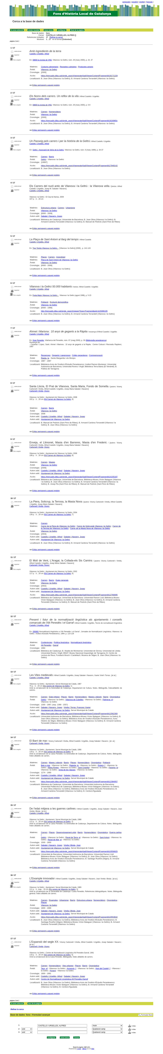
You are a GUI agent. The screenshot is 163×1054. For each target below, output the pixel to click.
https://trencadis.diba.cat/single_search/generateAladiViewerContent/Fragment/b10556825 (79, 851)
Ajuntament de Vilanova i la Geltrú (55, 419)
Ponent (53, 971)
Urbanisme (70, 208)
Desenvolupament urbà (66, 832)
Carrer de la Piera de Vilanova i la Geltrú (58, 526)
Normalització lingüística (81, 642)
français (149, 2)
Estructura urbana (48, 208)
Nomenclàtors (55, 112)
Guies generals (62, 580)
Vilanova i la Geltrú (49, 69)
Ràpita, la (45, 358)
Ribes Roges (53, 767)
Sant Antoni (105, 837)
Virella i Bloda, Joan (72, 845)
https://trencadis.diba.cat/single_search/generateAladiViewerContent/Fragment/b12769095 (79, 595)
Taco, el (44, 968)
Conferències (46, 642)
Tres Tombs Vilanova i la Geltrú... (45, 248)
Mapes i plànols (95, 697)
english (142, 2)
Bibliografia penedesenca (96, 340)
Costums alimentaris (49, 67)
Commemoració (96, 355)
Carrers (44, 112)
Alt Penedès (46, 645)
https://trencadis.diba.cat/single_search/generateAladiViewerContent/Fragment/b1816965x (79, 121)
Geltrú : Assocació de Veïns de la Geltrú (48, 150)
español (135, 2)
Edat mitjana (54, 697)
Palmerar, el (108, 699)
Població (44, 302)
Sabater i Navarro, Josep (51, 216)
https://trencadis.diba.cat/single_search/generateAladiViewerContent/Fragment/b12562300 (79, 713)
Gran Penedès (38, 340)
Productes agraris (85, 67)
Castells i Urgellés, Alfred (39, 191)
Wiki (92, 1049)
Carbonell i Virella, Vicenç (39, 391)
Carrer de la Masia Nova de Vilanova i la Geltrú (90, 528)
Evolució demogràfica (59, 302)
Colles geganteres (80, 355)
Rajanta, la (74, 765)
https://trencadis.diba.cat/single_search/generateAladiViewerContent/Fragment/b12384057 (79, 781)
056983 (36, 632)
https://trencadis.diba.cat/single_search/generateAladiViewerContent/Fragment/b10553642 (79, 917)
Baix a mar (45, 765)
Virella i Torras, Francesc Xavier (77, 707)
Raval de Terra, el (72, 837)
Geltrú (43, 159)
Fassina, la (113, 767)
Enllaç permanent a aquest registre (46, 85)
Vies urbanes (67, 966)
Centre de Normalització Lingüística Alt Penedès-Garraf (64, 979)
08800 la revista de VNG (42, 60)
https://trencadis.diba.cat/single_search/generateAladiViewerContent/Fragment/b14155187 (79, 477)
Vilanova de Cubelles (74, 699)
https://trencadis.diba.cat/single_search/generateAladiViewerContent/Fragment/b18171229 (79, 76)
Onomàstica (115, 697)
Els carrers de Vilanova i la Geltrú (56, 686)
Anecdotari (60, 257)
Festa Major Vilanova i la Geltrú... (46, 295)
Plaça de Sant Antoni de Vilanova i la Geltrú (59, 260)
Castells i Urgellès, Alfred (39, 54)
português (126, 2)
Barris (51, 156)
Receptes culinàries (68, 67)
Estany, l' (101, 765)
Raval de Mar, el (55, 840)
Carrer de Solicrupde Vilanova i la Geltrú (94, 526)
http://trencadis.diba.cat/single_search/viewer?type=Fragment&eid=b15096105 (74, 311)
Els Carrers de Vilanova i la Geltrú (57, 399)
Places (44, 257)
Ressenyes (45, 355)
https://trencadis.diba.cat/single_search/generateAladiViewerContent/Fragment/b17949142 (79, 165)
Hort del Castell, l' (102, 968)
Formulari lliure (147, 1015)
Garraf (55, 645)
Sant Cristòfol (83, 767)
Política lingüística (61, 642)
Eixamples (53, 900)
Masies (52, 462)
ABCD (84, 1049)
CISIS (79, 1049)
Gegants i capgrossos (61, 355)
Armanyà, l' (71, 968)
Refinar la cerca (56, 37)
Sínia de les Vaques (67, 770)
